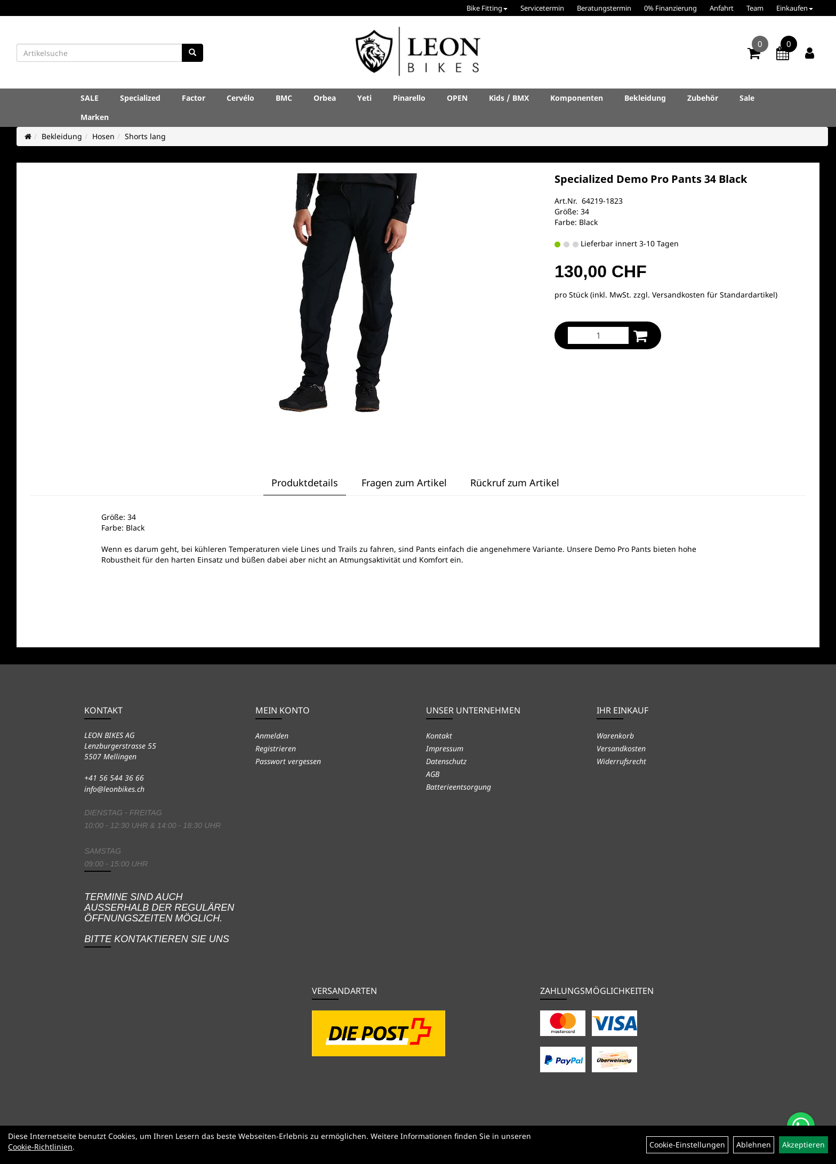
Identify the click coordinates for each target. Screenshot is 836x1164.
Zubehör (702, 98)
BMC (284, 98)
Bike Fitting (487, 8)
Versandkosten (621, 748)
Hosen (103, 136)
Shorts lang (145, 136)
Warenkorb (615, 735)
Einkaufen (794, 8)
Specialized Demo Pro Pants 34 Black (650, 179)
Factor (193, 98)
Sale (746, 98)
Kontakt (439, 735)
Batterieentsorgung (458, 787)
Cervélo (240, 98)
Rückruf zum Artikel (514, 482)
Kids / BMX (509, 98)
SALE (90, 98)
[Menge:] (598, 335)
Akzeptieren (803, 1144)
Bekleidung (645, 98)
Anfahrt (722, 8)
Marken (95, 117)
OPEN (457, 98)
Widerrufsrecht (621, 761)
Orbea (325, 98)
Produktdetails (304, 482)
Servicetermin (542, 8)
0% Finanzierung (670, 8)
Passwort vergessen (288, 761)
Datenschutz (446, 761)
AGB (432, 774)
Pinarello (409, 98)
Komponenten (576, 98)
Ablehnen (753, 1144)
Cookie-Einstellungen (687, 1144)
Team (754, 8)
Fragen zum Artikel (404, 482)
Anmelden (271, 735)
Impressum (444, 748)
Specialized (140, 98)
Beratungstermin (604, 8)
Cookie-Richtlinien (40, 1147)
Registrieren (275, 748)
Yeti (364, 98)
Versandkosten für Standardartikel (713, 295)
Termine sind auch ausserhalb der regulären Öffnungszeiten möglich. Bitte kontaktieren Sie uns (159, 918)
